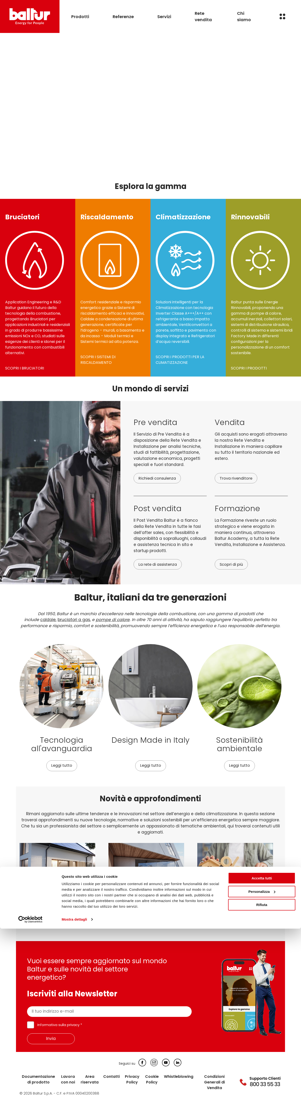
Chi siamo (244, 16)
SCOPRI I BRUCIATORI (24, 368)
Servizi (164, 17)
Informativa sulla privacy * (59, 1025)
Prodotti (80, 17)
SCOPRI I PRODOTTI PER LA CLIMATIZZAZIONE (180, 359)
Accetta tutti (262, 1053)
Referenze (123, 17)
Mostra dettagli (74, 1094)
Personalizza (261, 1066)
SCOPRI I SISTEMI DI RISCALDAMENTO (97, 359)
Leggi (25, 923)
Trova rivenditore (237, 478)
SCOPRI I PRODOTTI (249, 368)
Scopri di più (232, 564)
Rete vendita (203, 16)
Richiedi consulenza (159, 478)
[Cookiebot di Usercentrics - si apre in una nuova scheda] (30, 1093)
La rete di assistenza (159, 564)
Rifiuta (261, 1079)
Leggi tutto (62, 766)
